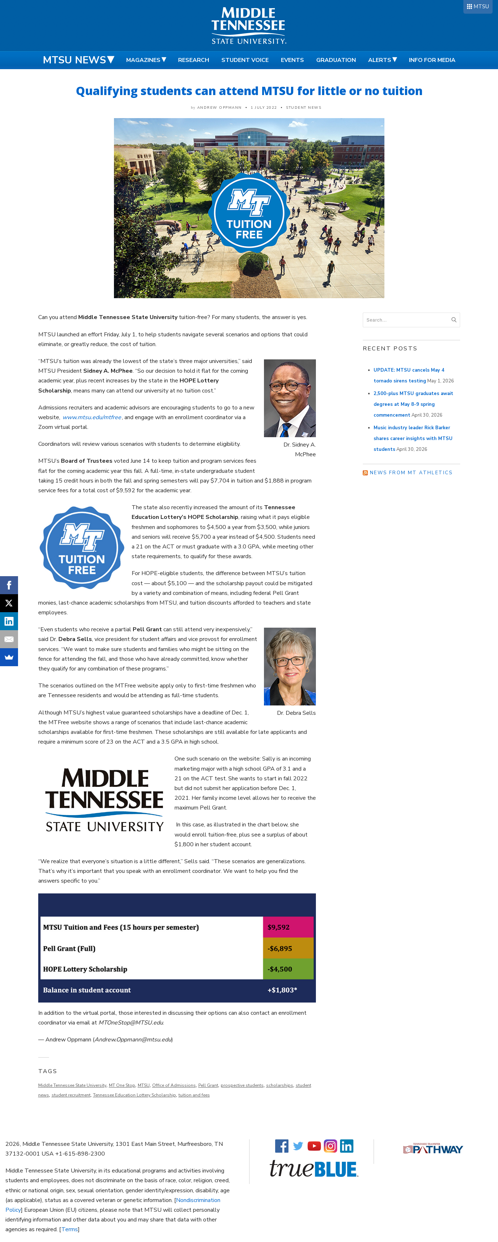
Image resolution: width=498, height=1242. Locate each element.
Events (292, 60)
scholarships (279, 1085)
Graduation (336, 60)
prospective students (242, 1085)
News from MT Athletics (411, 473)
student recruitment (71, 1095)
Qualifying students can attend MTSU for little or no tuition (249, 90)
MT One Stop (122, 1085)
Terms (69, 1229)
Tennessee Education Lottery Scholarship (134, 1095)
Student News (303, 107)
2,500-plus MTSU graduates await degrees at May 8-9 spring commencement (413, 404)
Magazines (143, 60)
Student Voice (245, 60)
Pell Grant (208, 1085)
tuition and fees (194, 1095)
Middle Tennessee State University (72, 1085)
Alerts (379, 60)
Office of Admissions (174, 1085)
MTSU (481, 6)
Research (193, 60)
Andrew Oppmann (219, 107)
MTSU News (74, 60)
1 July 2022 (264, 107)
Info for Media (432, 60)
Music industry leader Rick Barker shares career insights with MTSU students (413, 439)
